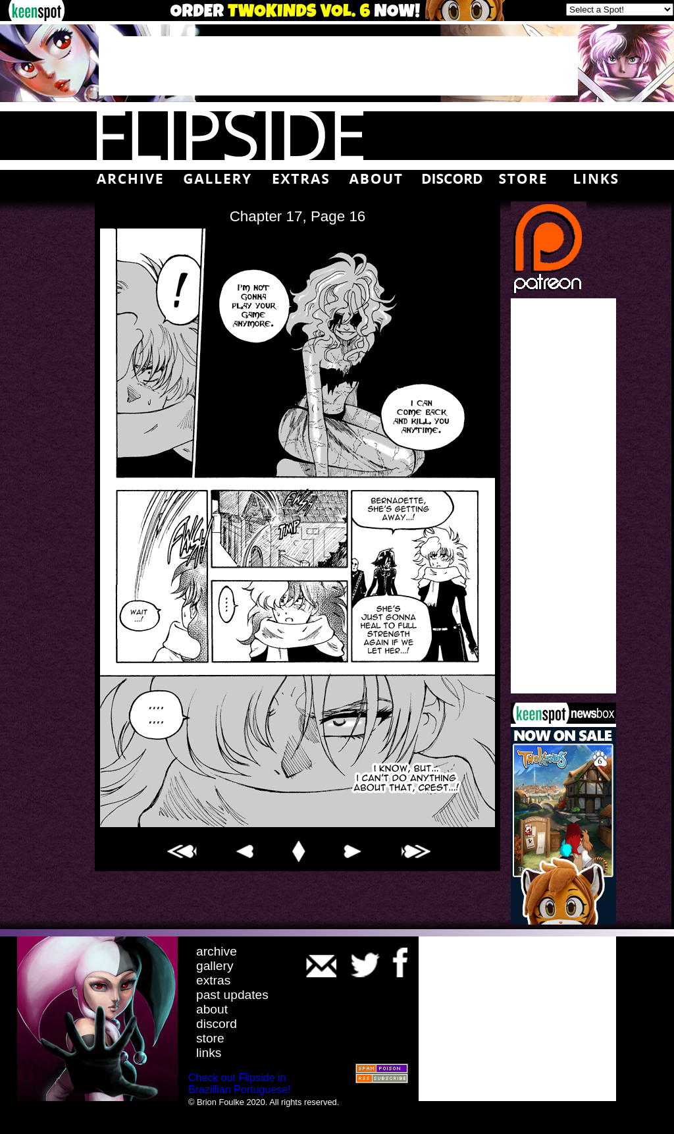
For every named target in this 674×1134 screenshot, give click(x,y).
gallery (215, 966)
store (210, 1038)
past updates (232, 995)
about (212, 1009)
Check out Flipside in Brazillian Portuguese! (239, 1083)
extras (213, 980)
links (208, 1053)
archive (216, 951)
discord (216, 1024)
